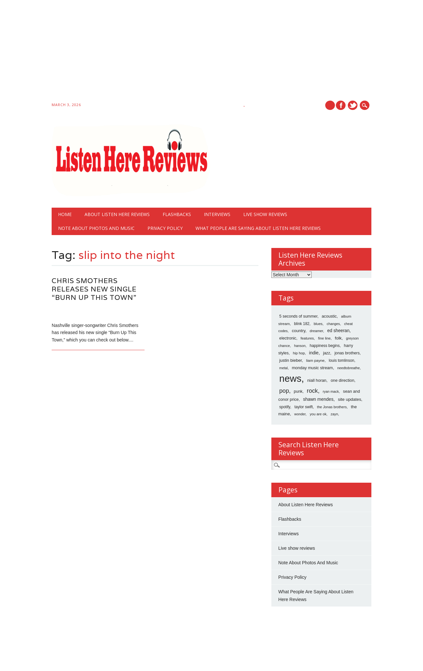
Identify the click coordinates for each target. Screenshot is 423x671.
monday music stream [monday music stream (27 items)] (312, 367)
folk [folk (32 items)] (338, 338)
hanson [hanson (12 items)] (300, 346)
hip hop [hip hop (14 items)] (299, 353)
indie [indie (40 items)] (314, 352)
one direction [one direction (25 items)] (342, 380)
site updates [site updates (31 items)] (349, 399)
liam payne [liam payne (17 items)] (315, 360)
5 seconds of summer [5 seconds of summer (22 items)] (298, 316)
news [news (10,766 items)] (290, 378)
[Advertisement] (193, 52)
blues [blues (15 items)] (318, 324)
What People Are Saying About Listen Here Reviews (258, 228)
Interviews (217, 214)
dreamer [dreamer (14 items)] (316, 331)
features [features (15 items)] (307, 338)
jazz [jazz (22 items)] (326, 353)
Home (65, 214)
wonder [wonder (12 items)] (300, 414)
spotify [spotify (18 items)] (284, 407)
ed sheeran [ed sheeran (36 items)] (338, 330)
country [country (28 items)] (298, 330)
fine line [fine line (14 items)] (324, 338)
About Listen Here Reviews (117, 214)
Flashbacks (177, 214)
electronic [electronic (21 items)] (288, 338)
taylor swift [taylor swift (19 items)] (303, 407)
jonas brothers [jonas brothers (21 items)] (347, 353)
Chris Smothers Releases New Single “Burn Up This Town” (94, 289)
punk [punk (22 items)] (298, 391)
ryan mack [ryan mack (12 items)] (331, 391)
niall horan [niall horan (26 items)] (316, 380)
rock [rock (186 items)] (312, 391)
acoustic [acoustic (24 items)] (329, 316)
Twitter (353, 105)
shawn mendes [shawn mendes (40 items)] (318, 399)
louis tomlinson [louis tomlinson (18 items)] (341, 360)
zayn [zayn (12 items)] (334, 414)
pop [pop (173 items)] (284, 391)
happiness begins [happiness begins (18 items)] (325, 345)
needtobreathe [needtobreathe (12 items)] (348, 368)
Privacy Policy (165, 228)
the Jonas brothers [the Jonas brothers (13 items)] (332, 407)
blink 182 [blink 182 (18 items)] (301, 323)
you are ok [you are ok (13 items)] (318, 414)
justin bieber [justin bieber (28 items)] (290, 360)
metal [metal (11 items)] (283, 368)
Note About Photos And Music (96, 228)
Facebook (341, 105)
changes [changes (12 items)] (333, 324)
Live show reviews (265, 214)
